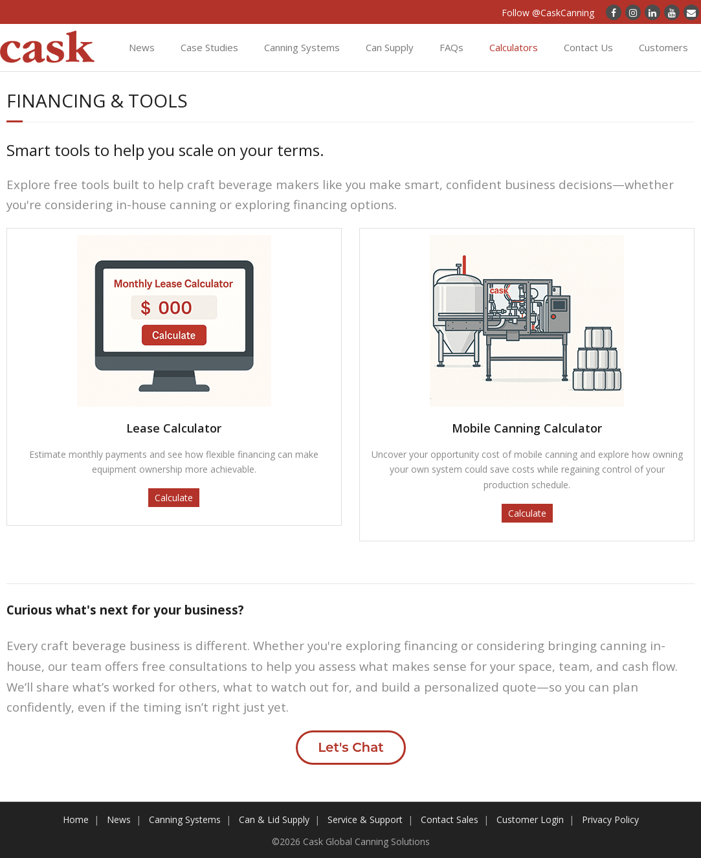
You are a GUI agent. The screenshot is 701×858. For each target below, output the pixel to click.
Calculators (513, 47)
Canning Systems (302, 47)
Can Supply (390, 47)
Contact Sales (449, 819)
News (142, 47)
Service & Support (365, 819)
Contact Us (588, 47)
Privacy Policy (610, 819)
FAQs (451, 47)
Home (76, 819)
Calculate (174, 497)
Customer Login (530, 819)
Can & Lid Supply (274, 819)
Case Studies (209, 47)
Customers (663, 47)
